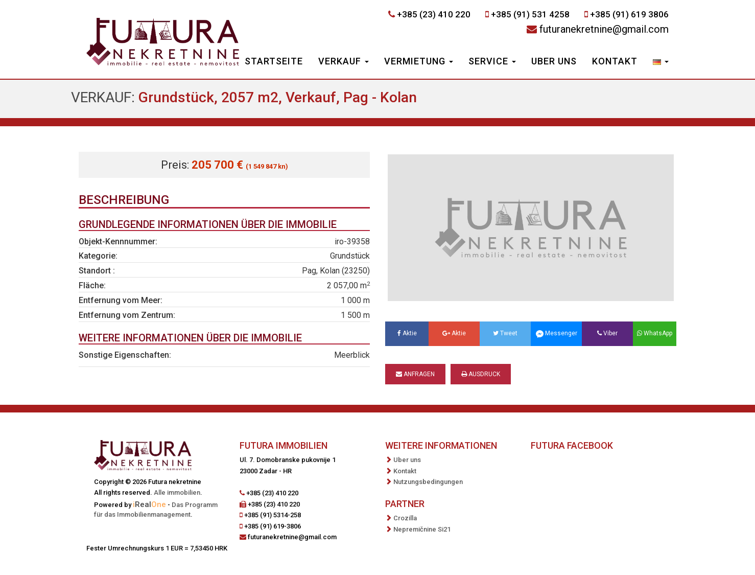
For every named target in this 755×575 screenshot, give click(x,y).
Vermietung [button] (418, 61)
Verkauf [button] (343, 61)
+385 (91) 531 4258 (530, 14)
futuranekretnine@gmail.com (604, 29)
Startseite (274, 61)
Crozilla (405, 518)
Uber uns (554, 61)
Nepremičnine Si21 (422, 529)
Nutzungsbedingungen (428, 482)
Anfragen (415, 374)
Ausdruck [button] (480, 374)
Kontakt (615, 61)
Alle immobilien (177, 492)
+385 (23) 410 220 (433, 14)
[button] (660, 62)
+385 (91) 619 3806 (629, 14)
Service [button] (492, 61)
